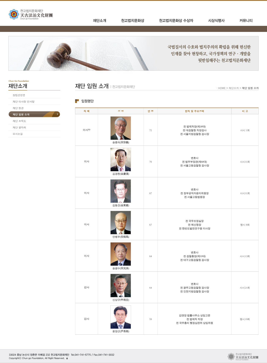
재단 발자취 (19, 127)
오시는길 (18, 134)
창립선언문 (19, 95)
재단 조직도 (19, 121)
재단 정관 (18, 108)
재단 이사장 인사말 (23, 101)
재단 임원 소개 (21, 114)
